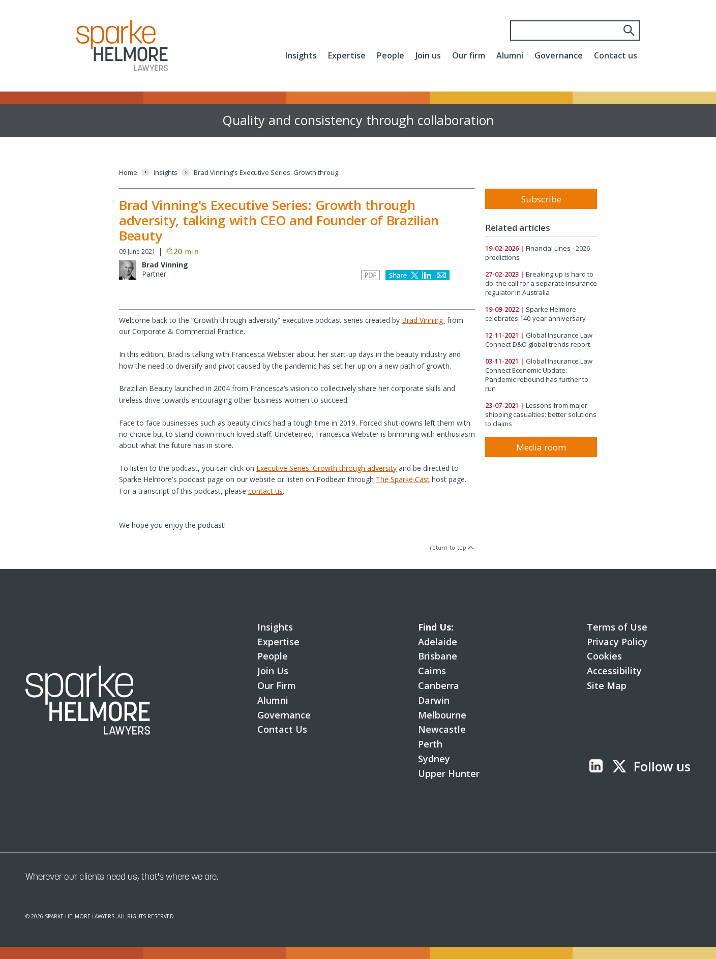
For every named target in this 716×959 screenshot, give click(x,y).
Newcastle (442, 729)
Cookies (604, 656)
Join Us (272, 671)
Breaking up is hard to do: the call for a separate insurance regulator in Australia (541, 283)
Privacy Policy (617, 642)
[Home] (128, 172)
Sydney (434, 759)
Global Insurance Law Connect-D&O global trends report (538, 340)
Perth (430, 744)
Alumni (509, 55)
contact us (265, 491)
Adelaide (437, 642)
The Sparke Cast (403, 479)
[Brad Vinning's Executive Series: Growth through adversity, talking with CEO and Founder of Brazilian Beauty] (270, 172)
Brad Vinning (165, 264)
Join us (428, 55)
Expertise (347, 55)
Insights (301, 55)
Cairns (432, 671)
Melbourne (442, 715)
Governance (558, 55)
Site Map (606, 685)
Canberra (438, 685)
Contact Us (282, 729)
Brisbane (437, 656)
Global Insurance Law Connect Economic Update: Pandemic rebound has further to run (538, 374)
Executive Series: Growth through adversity (326, 468)
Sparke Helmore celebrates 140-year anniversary (535, 314)
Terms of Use (617, 627)
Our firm (468, 55)
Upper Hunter (449, 773)
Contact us (615, 55)
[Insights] (165, 172)
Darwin (434, 700)
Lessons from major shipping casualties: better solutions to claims (540, 414)
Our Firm (276, 685)
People (390, 55)
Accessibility (614, 671)
